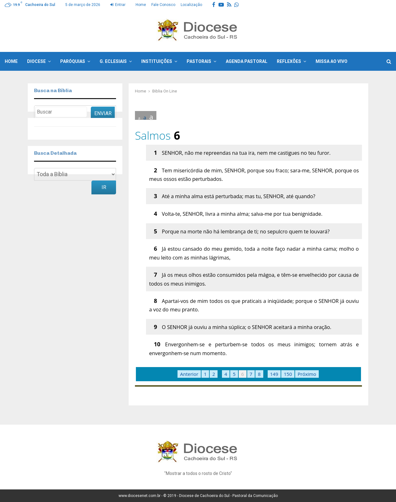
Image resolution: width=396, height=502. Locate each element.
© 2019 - (171, 496)
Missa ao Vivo (331, 61)
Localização (191, 5)
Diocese (36, 61)
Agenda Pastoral (246, 61)
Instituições (156, 61)
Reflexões (289, 61)
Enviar (103, 113)
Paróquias (72, 61)
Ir (104, 187)
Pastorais (199, 61)
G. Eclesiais (113, 61)
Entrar (117, 5)
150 (288, 374)
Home (141, 5)
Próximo (307, 374)
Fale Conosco (163, 5)
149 (274, 374)
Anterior (189, 374)
